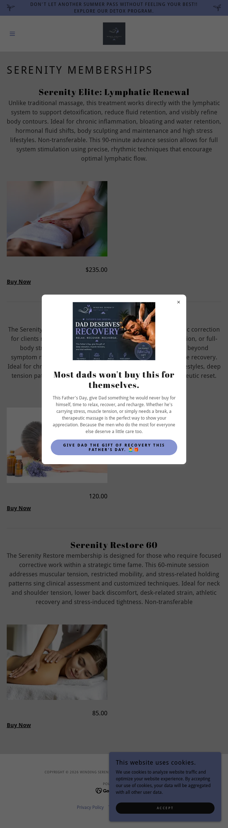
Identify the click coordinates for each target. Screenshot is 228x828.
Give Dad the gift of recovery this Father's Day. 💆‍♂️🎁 (114, 447)
